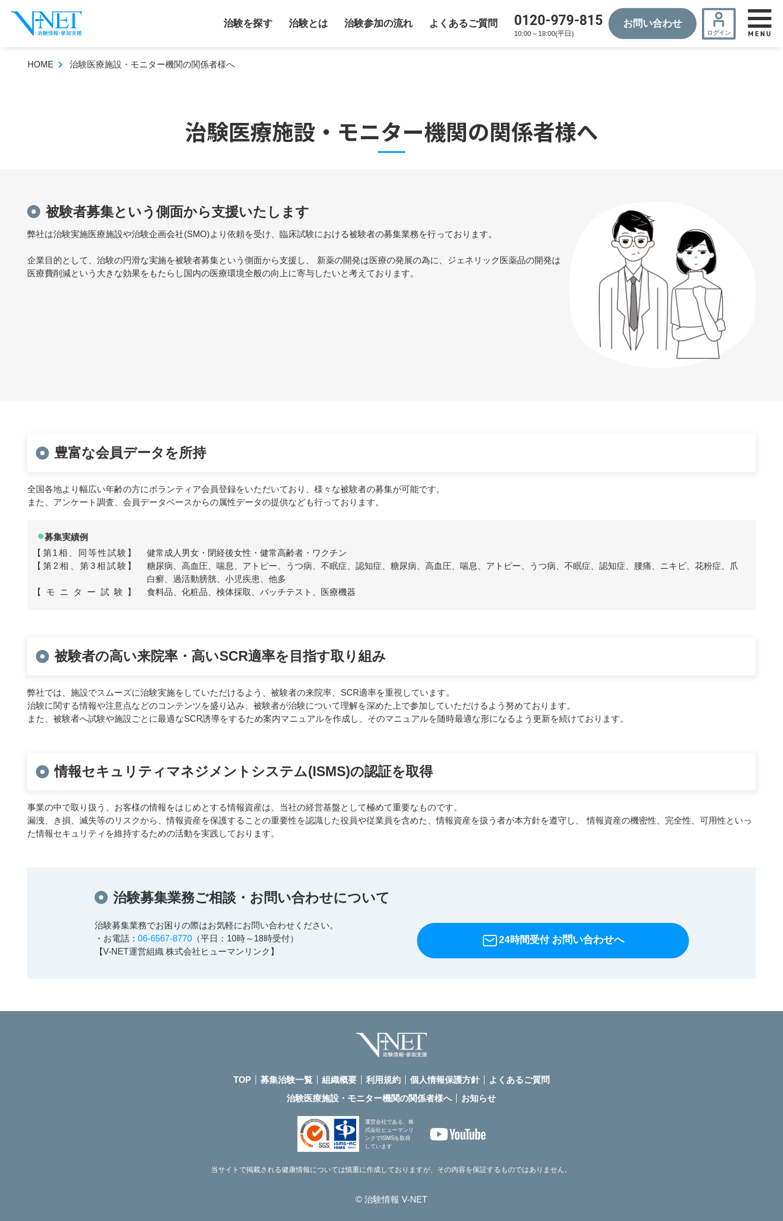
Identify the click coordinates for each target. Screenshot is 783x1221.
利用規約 (383, 1079)
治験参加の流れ (378, 23)
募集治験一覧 (286, 1079)
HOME (40, 64)
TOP (242, 1079)
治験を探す (247, 23)
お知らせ (478, 1098)
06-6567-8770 (165, 938)
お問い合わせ (652, 23)
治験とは (308, 23)
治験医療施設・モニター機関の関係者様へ (369, 1098)
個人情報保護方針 (445, 1079)
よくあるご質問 (463, 23)
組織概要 (339, 1079)
